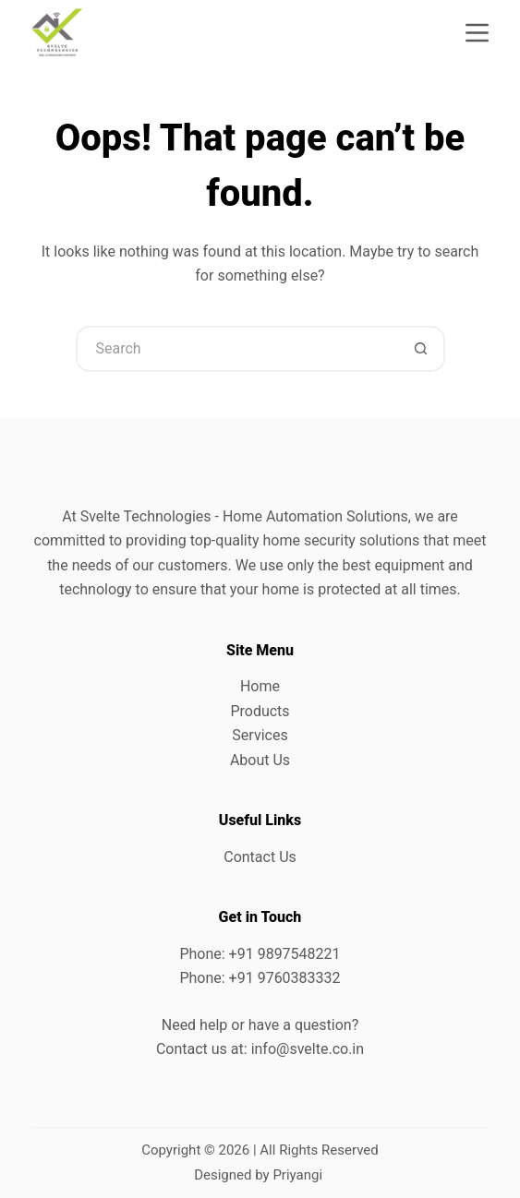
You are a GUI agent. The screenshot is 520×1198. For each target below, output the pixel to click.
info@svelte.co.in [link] (307, 1049)
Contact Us (260, 857)
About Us (260, 760)
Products (259, 711)
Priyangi (297, 1175)
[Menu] (477, 32)
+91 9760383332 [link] (285, 978)
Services (259, 735)
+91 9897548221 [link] (285, 954)
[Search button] (422, 349)
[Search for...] (237, 349)
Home (260, 686)
